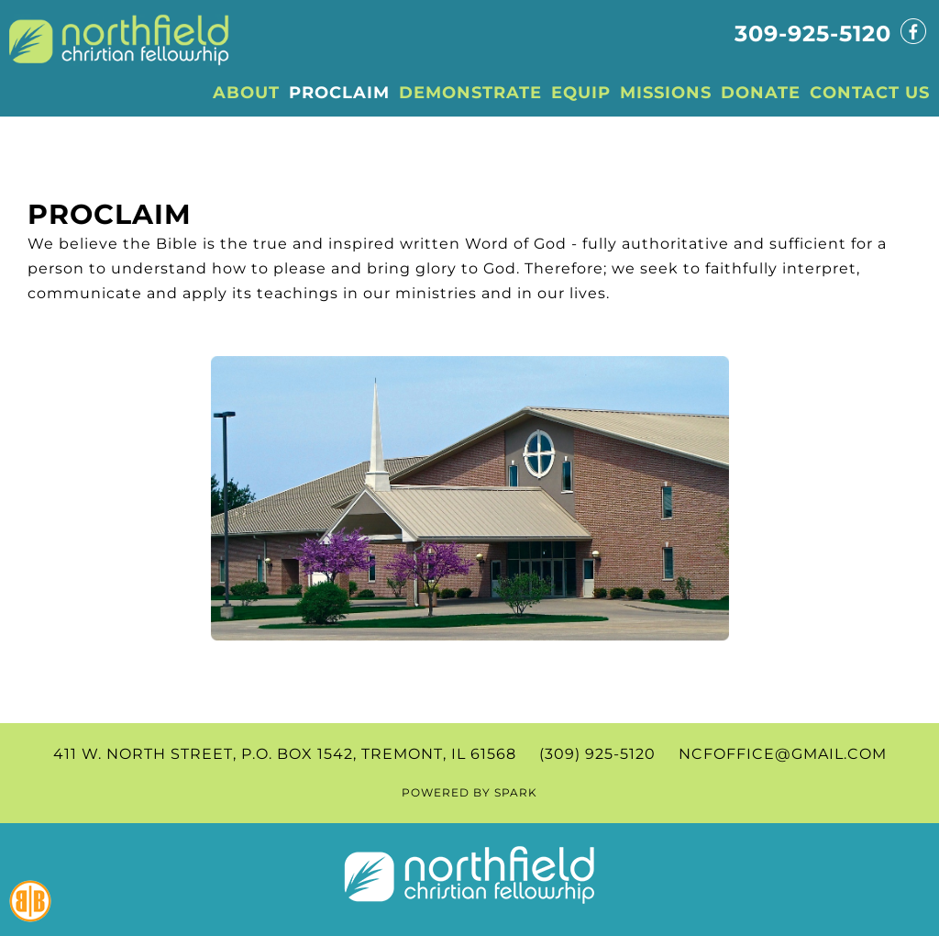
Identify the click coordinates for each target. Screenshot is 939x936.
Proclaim (110, 214)
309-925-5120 (813, 33)
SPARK (515, 792)
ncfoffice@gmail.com (783, 754)
